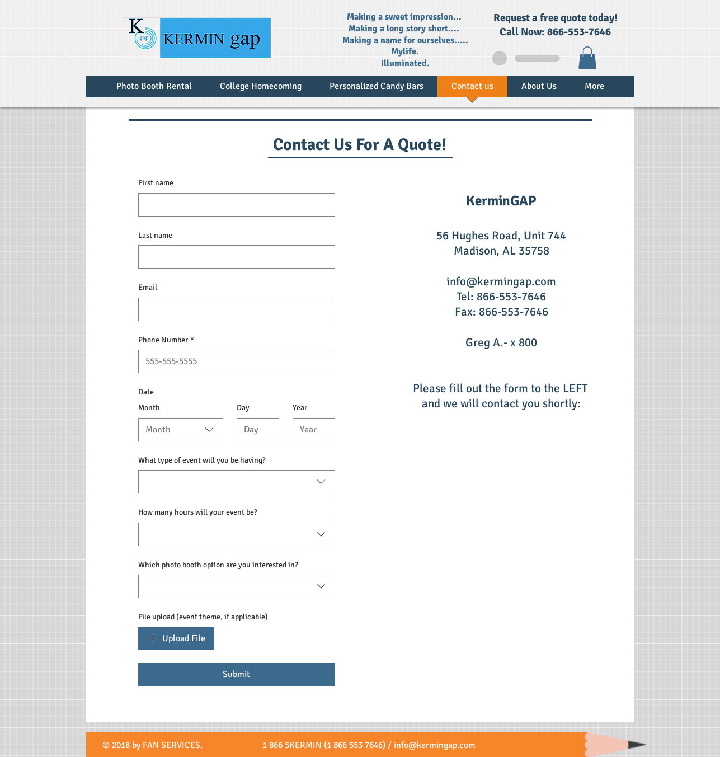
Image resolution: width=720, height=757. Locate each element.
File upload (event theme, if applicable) (203, 617)
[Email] (233, 309)
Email (147, 287)
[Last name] (233, 257)
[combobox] (180, 429)
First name (155, 182)
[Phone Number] (233, 361)
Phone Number (166, 340)
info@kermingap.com (501, 281)
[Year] (310, 430)
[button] (587, 57)
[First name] (233, 205)
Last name (155, 235)
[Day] (254, 430)
